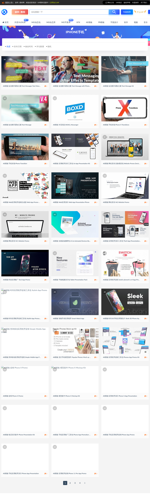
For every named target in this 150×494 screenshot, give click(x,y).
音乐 (146, 22)
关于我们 (144, 2)
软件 (126, 22)
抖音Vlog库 (20, 21)
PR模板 (101, 22)
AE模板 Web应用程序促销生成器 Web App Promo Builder (23, 206)
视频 (136, 22)
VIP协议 (119, 2)
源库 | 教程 (20, 12)
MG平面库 (65, 21)
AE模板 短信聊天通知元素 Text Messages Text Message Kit (23, 86)
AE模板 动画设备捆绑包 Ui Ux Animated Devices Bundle (72, 247)
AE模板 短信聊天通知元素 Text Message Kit (118, 86)
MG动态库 (50, 22)
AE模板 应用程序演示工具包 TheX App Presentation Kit (122, 247)
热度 (8, 46)
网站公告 (110, 2)
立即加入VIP (54, 2)
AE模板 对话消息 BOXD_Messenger (65, 126)
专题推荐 (135, 2)
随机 (52, 46)
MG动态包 (35, 22)
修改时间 (30, 46)
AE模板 (89, 22)
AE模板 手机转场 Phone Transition (15, 166)
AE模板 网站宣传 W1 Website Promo (16, 247)
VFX (78, 22)
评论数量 (42, 46)
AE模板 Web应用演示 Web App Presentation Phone (71, 206)
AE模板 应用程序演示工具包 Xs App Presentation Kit (71, 166)
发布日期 (18, 46)
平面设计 (114, 22)
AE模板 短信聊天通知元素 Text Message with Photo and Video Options (78, 86)
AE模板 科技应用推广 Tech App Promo (16, 287)
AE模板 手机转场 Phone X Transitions (116, 126)
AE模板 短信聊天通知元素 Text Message (17, 126)
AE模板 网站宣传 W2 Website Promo (116, 206)
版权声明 (127, 2)
